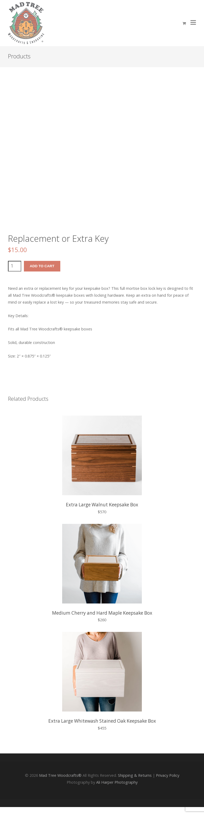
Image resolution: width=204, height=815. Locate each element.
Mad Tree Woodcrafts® (60, 775)
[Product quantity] (14, 266)
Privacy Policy (167, 775)
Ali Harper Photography (117, 782)
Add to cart (42, 266)
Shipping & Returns (135, 775)
